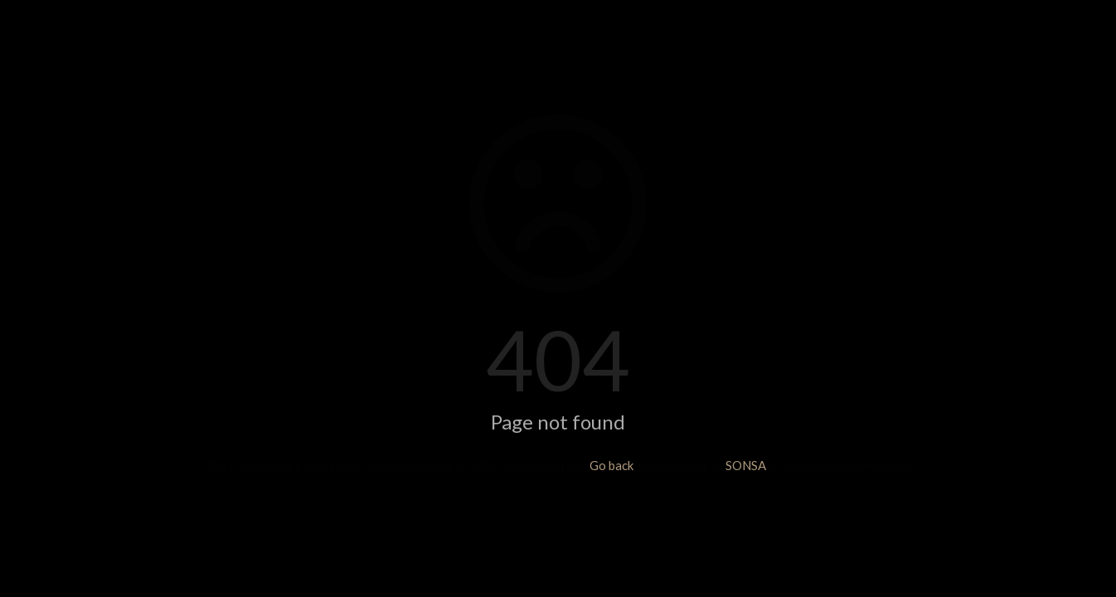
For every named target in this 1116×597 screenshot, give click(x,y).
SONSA (745, 465)
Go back (611, 465)
